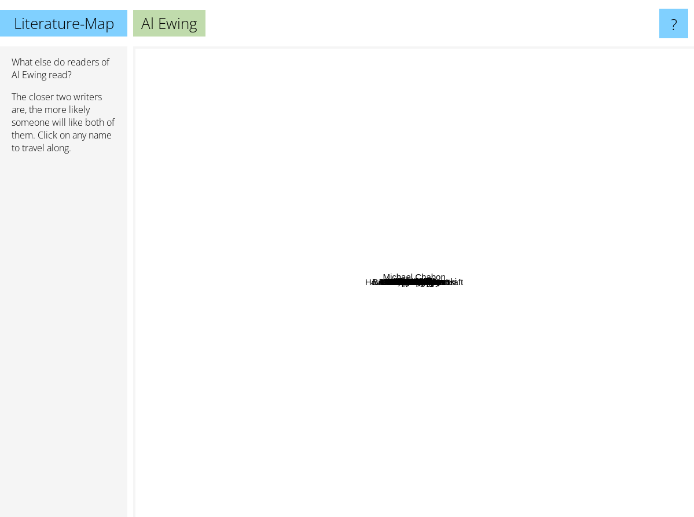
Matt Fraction (331, 251)
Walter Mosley (561, 179)
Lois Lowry (292, 83)
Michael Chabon (642, 180)
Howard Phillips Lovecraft (639, 471)
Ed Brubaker (353, 211)
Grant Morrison (572, 275)
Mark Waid (453, 346)
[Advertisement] (64, 340)
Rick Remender (457, 220)
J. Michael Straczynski (409, 174)
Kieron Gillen (464, 245)
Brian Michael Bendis (418, 365)
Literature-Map (64, 23)
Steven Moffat (372, 440)
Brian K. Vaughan (479, 321)
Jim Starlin (485, 288)
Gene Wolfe (212, 289)
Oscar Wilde (476, 54)
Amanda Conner (375, 343)
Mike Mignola (503, 244)
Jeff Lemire (334, 362)
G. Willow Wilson (414, 390)
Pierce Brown (336, 485)
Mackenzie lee (461, 300)
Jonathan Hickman (402, 270)
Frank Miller (547, 165)
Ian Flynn (391, 213)
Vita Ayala (458, 257)
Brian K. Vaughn (311, 380)
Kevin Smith (511, 227)
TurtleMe (335, 185)
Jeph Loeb (583, 333)
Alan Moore (514, 394)
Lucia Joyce (237, 298)
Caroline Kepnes (270, 383)
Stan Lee (404, 135)
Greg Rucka (393, 201)
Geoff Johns (407, 291)
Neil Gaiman (223, 108)
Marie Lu (271, 455)
